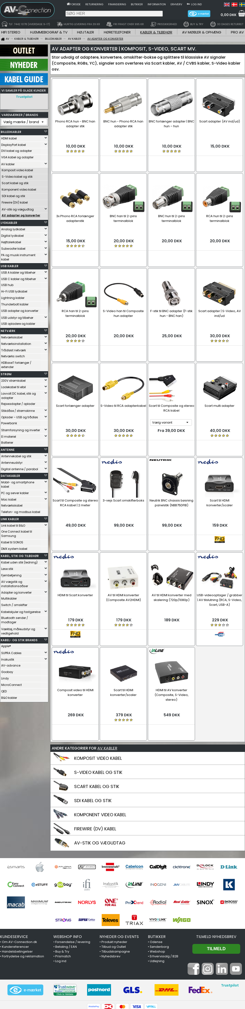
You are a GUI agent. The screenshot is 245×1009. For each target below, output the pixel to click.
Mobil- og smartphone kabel (17, 483)
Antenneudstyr (11, 461)
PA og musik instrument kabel (18, 256)
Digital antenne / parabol (19, 468)
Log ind (196, 4)
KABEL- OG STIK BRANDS (19, 639)
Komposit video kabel (17, 169)
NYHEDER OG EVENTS (119, 891)
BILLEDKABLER (11, 131)
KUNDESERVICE (14, 891)
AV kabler (8, 163)
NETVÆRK (8, 330)
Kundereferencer (15, 901)
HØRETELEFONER (117, 32)
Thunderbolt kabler (14, 303)
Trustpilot (24, 96)
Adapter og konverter (16, 591)
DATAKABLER (10, 475)
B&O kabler (9, 697)
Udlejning (157, 915)
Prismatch (63, 910)
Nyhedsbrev (110, 910)
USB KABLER (9, 265)
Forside (75, 4)
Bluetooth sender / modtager (14, 619)
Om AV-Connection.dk (19, 896)
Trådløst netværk (13, 349)
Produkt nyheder (114, 896)
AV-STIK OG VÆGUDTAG (99, 797)
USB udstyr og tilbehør (17, 316)
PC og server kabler (15, 492)
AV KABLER (107, 702)
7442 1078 (178, 980)
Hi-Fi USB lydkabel (14, 290)
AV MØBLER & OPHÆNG (201, 32)
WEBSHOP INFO (67, 891)
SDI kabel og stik (13, 195)
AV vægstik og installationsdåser (14, 583)
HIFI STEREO (10, 32)
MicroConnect (11, 684)
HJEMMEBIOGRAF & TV (48, 32)
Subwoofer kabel (13, 247)
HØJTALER (85, 32)
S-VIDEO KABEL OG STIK (98, 727)
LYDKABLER (9, 222)
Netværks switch (13, 355)
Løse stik (7, 568)
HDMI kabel (9, 137)
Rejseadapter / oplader (18, 403)
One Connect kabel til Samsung (16, 532)
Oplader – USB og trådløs (19, 416)
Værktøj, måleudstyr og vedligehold (18, 630)
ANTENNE (8, 449)
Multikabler (9, 597)
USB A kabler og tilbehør (18, 271)
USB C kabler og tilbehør (18, 278)
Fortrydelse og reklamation (23, 910)
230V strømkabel (13, 379)
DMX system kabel (14, 548)
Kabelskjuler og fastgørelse (20, 611)
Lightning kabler (12, 297)
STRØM (6, 373)
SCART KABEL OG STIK (96, 741)
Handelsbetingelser (17, 906)
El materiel (8, 435)
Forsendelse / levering (72, 896)
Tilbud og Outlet (113, 901)
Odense (156, 896)
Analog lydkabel (13, 228)
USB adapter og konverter (19, 310)
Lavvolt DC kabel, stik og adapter (18, 394)
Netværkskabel (11, 336)
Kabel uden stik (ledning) (19, 561)
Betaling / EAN (66, 901)
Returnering (94, 4)
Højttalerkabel (11, 241)
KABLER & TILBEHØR (156, 32)
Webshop (157, 906)
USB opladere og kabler (18, 322)
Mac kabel (8, 498)
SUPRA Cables (11, 652)
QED (4, 690)
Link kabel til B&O (13, 524)
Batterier (7, 441)
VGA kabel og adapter (17, 156)
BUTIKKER (157, 891)
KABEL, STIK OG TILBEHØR (20, 555)
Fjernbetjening (11, 574)
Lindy (5, 677)
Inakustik (7, 658)
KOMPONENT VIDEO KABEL (100, 769)
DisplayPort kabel (13, 144)
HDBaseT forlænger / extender (16, 363)
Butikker (137, 4)
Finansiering (117, 4)
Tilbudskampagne (115, 906)
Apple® (6, 645)
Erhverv (176, 4)
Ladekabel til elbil (13, 386)
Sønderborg (159, 901)
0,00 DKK (228, 14)
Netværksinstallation (16, 343)
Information (157, 4)
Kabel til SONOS (12, 541)
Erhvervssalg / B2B (164, 910)
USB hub (7, 284)
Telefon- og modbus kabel (20, 511)
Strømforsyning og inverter (20, 429)
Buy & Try (62, 906)
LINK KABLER (10, 518)
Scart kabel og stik (15, 182)
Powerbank (9, 422)
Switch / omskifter (14, 604)
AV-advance (10, 664)
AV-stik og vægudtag (18, 208)
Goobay (7, 671)
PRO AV (237, 32)
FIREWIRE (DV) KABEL (95, 783)
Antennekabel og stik (16, 455)
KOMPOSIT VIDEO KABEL (98, 713)
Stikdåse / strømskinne (18, 410)
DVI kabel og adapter (16, 150)
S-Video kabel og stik (17, 175)
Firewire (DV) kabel (15, 201)
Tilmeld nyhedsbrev (216, 891)
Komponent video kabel (19, 188)
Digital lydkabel (12, 234)
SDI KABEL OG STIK (92, 755)
